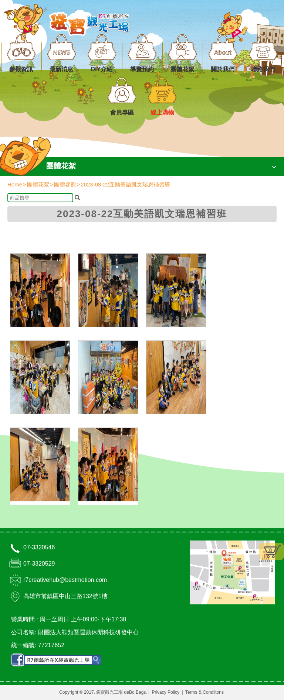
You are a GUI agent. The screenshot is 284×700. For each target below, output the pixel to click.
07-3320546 (39, 547)
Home (14, 184)
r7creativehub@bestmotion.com (65, 580)
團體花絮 (38, 184)
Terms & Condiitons (204, 692)
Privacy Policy (165, 692)
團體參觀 (65, 184)
